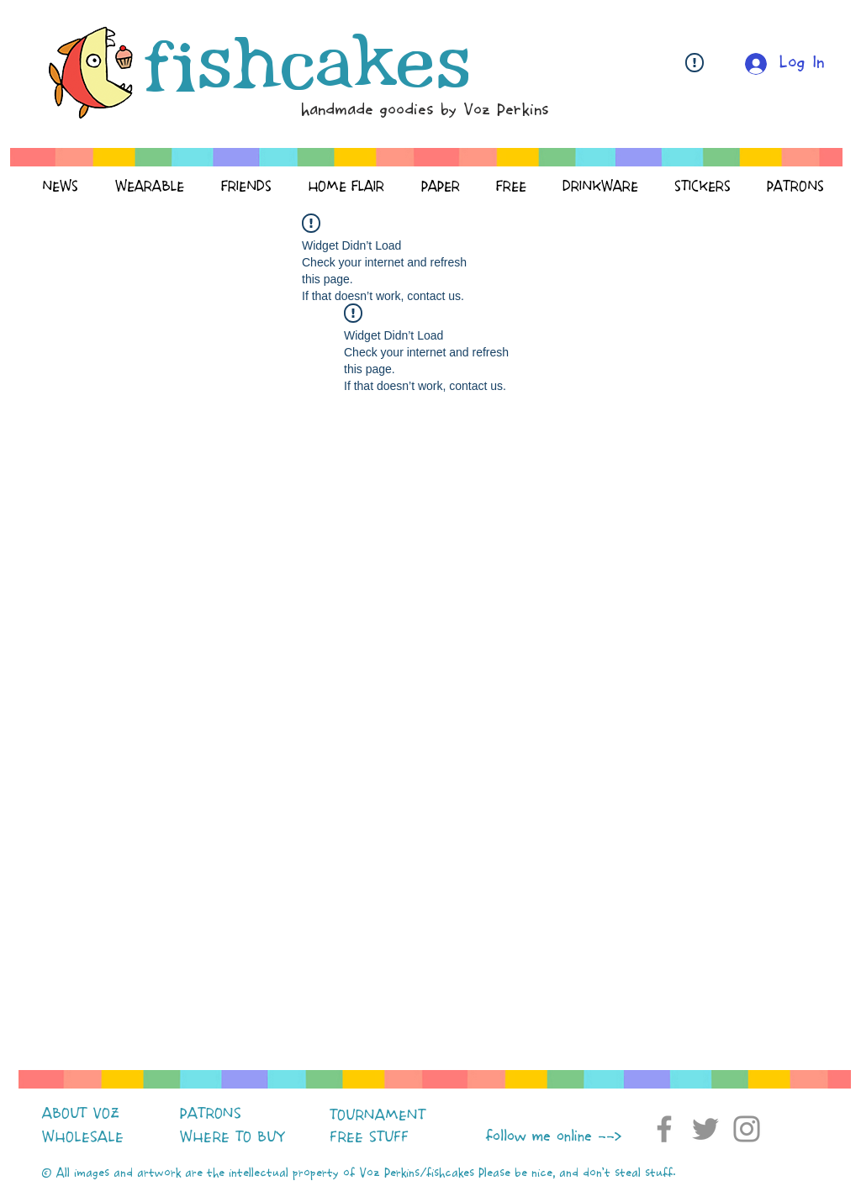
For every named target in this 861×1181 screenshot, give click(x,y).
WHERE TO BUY (232, 1137)
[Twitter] (705, 1129)
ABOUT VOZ (80, 1113)
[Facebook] (664, 1129)
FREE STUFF (369, 1137)
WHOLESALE (83, 1137)
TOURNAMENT (377, 1115)
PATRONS (210, 1113)
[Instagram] (746, 1129)
